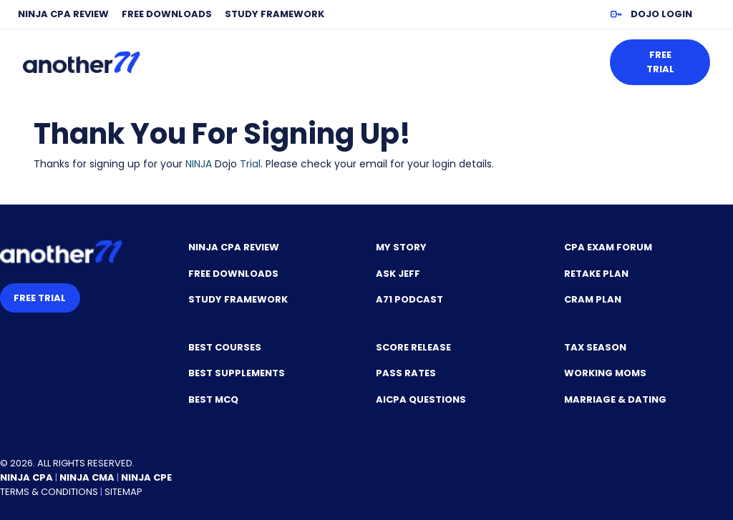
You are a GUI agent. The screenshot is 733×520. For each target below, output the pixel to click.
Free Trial (660, 62)
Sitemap (123, 492)
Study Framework (274, 14)
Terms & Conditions (49, 492)
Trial (250, 164)
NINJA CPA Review (63, 14)
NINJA (198, 164)
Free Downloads (167, 14)
